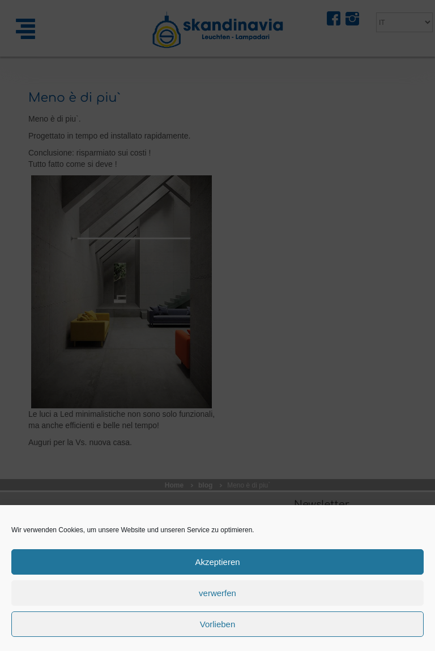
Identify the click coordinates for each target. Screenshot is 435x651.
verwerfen (217, 593)
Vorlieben (218, 624)
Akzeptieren (217, 562)
